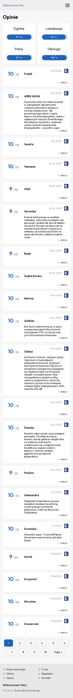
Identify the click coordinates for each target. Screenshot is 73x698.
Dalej (59, 652)
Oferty (10, 673)
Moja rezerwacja (15, 669)
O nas (45, 669)
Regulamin (47, 673)
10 (45, 652)
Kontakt (46, 678)
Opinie (10, 678)
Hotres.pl (8, 690)
